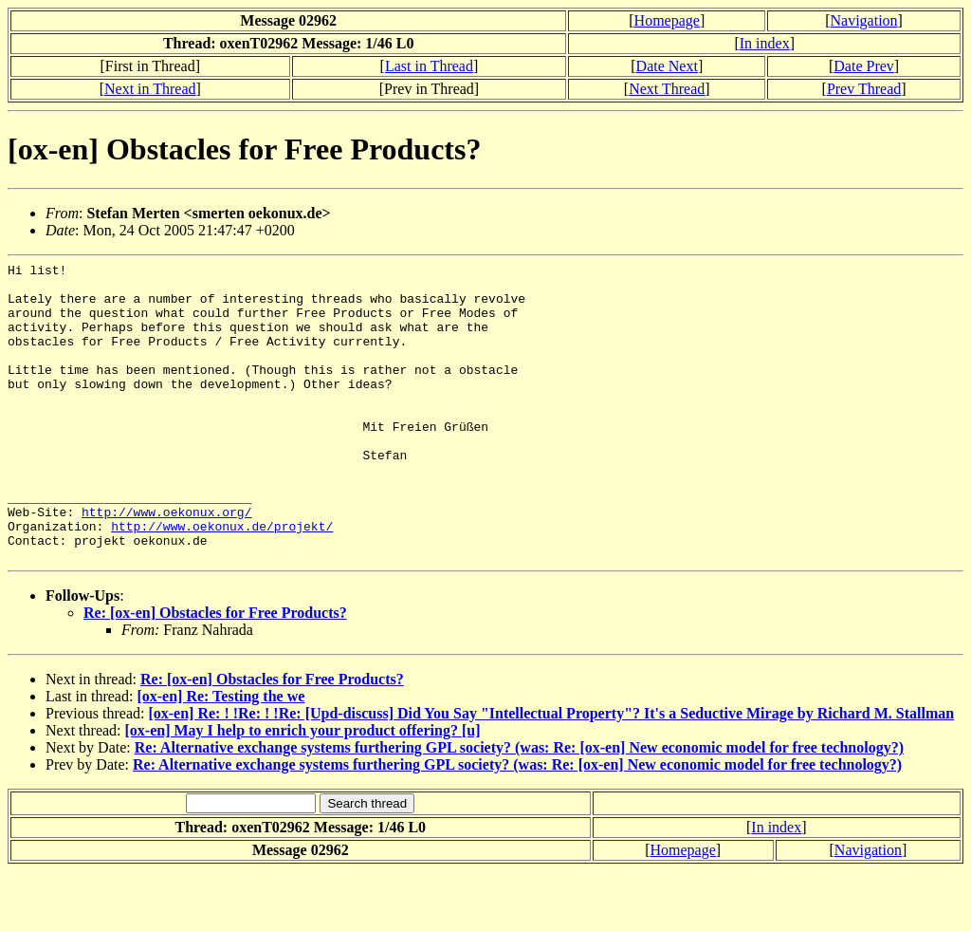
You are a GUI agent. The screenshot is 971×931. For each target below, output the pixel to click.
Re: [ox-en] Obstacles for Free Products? (215, 672)
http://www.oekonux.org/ (166, 562)
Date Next (667, 66)
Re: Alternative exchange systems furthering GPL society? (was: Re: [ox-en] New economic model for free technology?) (519, 807)
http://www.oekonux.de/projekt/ (222, 579)
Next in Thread (150, 89)
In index (765, 43)
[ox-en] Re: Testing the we (220, 756)
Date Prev (864, 66)
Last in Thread (429, 66)
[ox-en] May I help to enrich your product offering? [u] (303, 790)
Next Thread (667, 89)
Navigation (864, 20)
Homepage (667, 20)
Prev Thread (864, 89)
